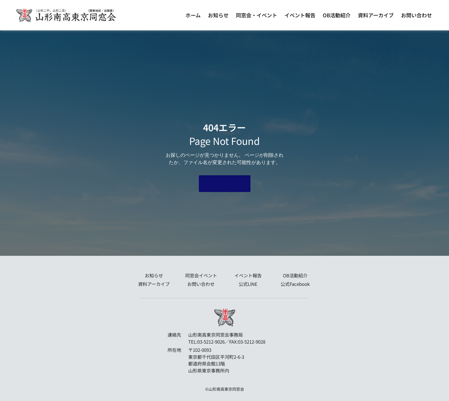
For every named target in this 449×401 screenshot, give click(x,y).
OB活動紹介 (337, 15)
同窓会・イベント (256, 15)
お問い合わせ (416, 15)
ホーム (193, 15)
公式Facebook (295, 284)
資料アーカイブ (376, 15)
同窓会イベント (201, 275)
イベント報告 (299, 15)
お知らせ (218, 15)
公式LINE (248, 284)
